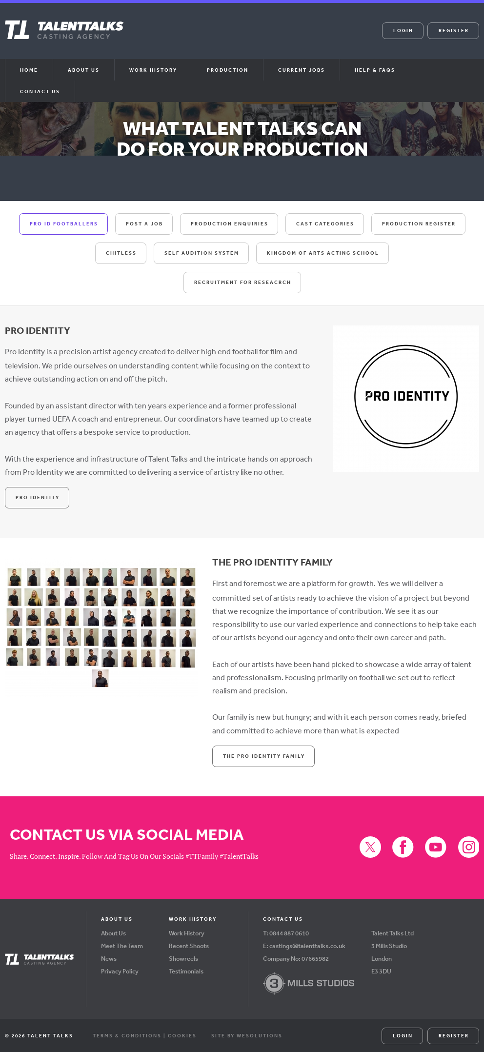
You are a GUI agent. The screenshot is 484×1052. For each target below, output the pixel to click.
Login (403, 30)
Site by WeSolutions (246, 1034)
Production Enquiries (229, 223)
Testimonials (186, 970)
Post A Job (144, 223)
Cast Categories (325, 223)
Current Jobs (301, 69)
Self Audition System (201, 252)
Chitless (121, 252)
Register (454, 30)
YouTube (253, 37)
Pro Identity (38, 496)
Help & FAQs (375, 69)
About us (84, 69)
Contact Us (40, 91)
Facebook (229, 37)
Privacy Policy (120, 970)
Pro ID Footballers (64, 223)
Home (29, 69)
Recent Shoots (189, 945)
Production (227, 69)
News (109, 957)
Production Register (419, 223)
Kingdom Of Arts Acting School (323, 252)
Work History (153, 69)
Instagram (277, 37)
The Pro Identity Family (264, 754)
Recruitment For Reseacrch (242, 282)
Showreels (183, 957)
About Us (113, 932)
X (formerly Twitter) (206, 37)
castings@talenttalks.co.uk (307, 945)
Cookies (182, 1034)
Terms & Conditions (127, 1034)
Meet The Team (122, 945)
